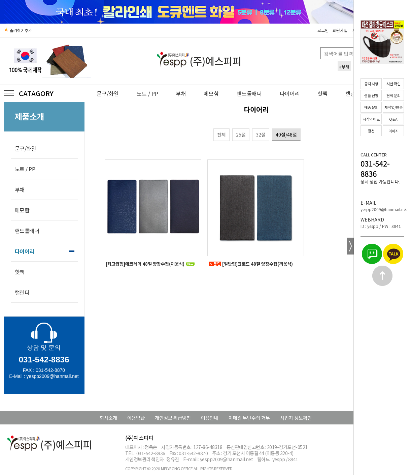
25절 (241, 134)
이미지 (393, 130)
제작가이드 (371, 119)
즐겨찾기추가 (18, 30)
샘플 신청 (371, 95)
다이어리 (290, 93)
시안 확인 (393, 83)
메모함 (211, 93)
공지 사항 (371, 83)
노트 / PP (147, 93)
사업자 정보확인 (296, 417)
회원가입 (340, 30)
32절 (261, 134)
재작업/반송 (393, 107)
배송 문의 (371, 107)
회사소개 (108, 417)
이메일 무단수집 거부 (249, 417)
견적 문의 (393, 95)
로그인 (323, 30)
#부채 (344, 66)
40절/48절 (286, 134)
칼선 (371, 130)
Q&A (393, 119)
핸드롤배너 (249, 93)
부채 (181, 93)
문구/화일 (108, 93)
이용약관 (136, 417)
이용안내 (209, 417)
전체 (221, 134)
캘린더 (22, 292)
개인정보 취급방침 (173, 417)
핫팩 (322, 93)
